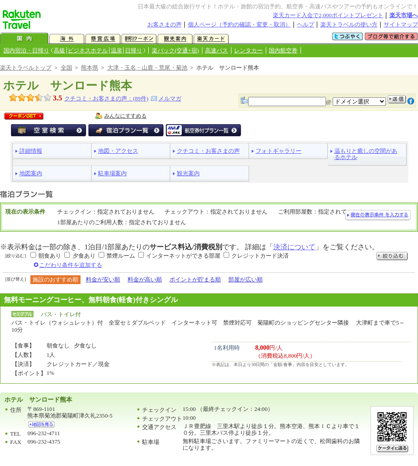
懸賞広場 (103, 39)
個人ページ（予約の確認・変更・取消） (239, 24)
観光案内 (175, 39)
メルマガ (169, 98)
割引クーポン (139, 39)
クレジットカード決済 (260, 255)
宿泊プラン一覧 (126, 130)
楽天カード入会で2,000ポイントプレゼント (328, 15)
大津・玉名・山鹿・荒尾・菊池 (147, 67)
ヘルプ (305, 24)
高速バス (216, 50)
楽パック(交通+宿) (175, 50)
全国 (66, 67)
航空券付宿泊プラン (203, 130)
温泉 (116, 50)
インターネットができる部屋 (183, 255)
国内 (24, 39)
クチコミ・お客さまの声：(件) (106, 98)
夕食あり (84, 255)
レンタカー (248, 50)
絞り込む (392, 256)
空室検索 (48, 130)
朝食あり (49, 255)
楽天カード (211, 39)
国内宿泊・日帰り (26, 50)
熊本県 (89, 67)
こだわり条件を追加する (70, 265)
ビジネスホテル (88, 50)
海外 (66, 39)
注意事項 (410, 101)
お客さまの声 (164, 24)
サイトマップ (401, 24)
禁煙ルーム (120, 255)
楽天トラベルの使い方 (349, 24)
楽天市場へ (403, 15)
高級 (59, 50)
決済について (294, 247)
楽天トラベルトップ (25, 67)
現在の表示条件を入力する (378, 215)
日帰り (133, 50)
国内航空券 (283, 50)
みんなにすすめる (125, 115)
